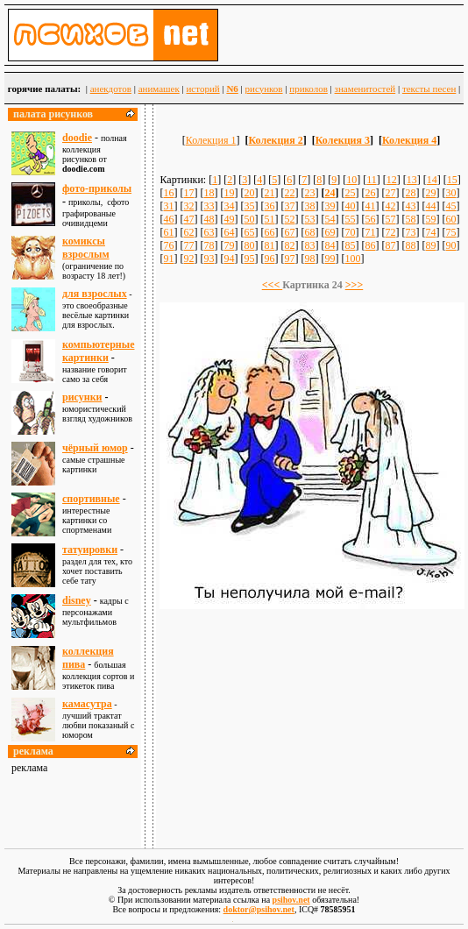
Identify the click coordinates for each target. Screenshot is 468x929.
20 (249, 193)
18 (208, 193)
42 (390, 206)
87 (390, 245)
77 (188, 245)
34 (228, 206)
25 (349, 193)
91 (168, 258)
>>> (354, 285)
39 (329, 206)
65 (249, 232)
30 (450, 193)
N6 (232, 88)
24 (329, 193)
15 (452, 180)
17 (188, 193)
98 (309, 258)
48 (208, 219)
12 (391, 180)
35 (249, 206)
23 (309, 193)
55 (349, 219)
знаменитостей (365, 88)
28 (410, 193)
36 (269, 206)
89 (430, 245)
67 (289, 232)
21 (269, 193)
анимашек (159, 88)
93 (208, 258)
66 (269, 232)
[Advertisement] (312, 720)
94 (228, 258)
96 (269, 258)
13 (412, 180)
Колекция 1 (211, 140)
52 (289, 219)
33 (208, 206)
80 (249, 245)
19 (228, 193)
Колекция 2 (275, 140)
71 (370, 232)
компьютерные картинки (98, 351)
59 (430, 219)
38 (309, 206)
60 (450, 219)
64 (228, 232)
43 (410, 206)
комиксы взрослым (86, 247)
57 (390, 219)
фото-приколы (96, 188)
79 (228, 245)
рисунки (82, 397)
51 (269, 219)
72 (390, 232)
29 (430, 193)
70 (349, 232)
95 (249, 258)
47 (188, 219)
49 (228, 219)
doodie (77, 137)
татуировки (89, 549)
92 (188, 258)
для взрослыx (94, 293)
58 (410, 219)
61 (168, 232)
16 (168, 193)
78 (208, 245)
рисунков (264, 88)
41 (370, 206)
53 (309, 219)
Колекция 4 (409, 140)
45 (450, 206)
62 (188, 232)
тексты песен (429, 88)
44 (430, 206)
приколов (308, 88)
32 (188, 206)
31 (168, 206)
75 (450, 232)
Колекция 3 (343, 140)
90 (450, 245)
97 (289, 258)
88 (410, 245)
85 (349, 245)
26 (370, 193)
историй (202, 88)
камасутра (87, 704)
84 (329, 245)
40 (349, 206)
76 (168, 245)
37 (289, 206)
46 (168, 219)
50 (249, 219)
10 (351, 180)
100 (352, 258)
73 (410, 232)
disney (76, 600)
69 (329, 232)
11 (371, 180)
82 (289, 245)
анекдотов (110, 88)
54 (329, 219)
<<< (272, 285)
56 (370, 219)
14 (432, 180)
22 (289, 193)
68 (309, 232)
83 (309, 245)
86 (370, 245)
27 (390, 193)
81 (269, 245)
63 (208, 232)
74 (430, 232)
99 (329, 258)
